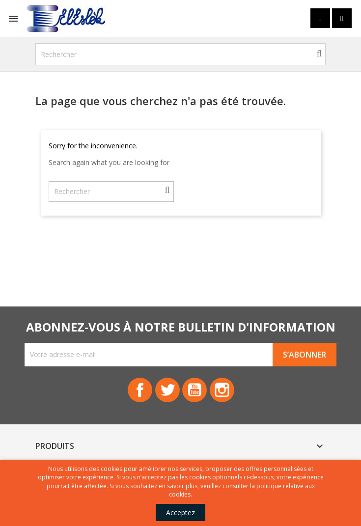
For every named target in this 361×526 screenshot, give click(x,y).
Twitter (167, 390)
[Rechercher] (181, 54)
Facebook (140, 390)
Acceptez (180, 512)
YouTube (195, 390)
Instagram (222, 390)
